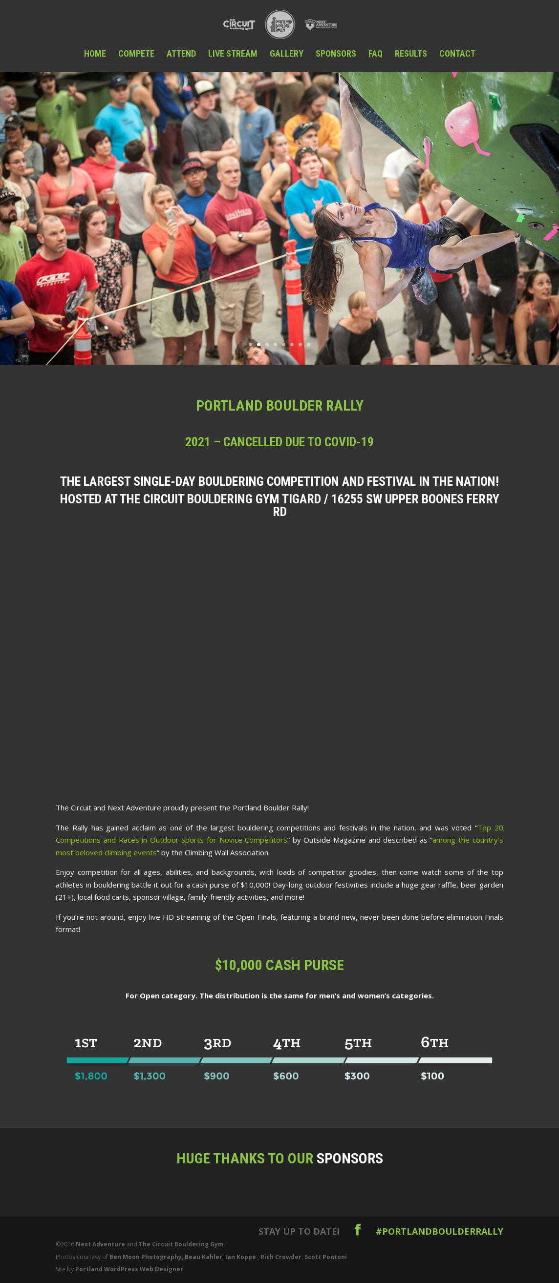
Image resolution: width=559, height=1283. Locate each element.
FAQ (375, 54)
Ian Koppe (240, 1257)
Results (411, 54)
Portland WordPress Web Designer (129, 1269)
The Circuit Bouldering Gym (181, 1244)
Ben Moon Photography (145, 1257)
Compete (136, 54)
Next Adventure (100, 1244)
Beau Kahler (203, 1257)
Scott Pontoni (325, 1257)
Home (95, 54)
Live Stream (233, 54)
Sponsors (336, 54)
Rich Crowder (280, 1257)
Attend (181, 54)
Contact (457, 54)
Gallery (286, 54)
